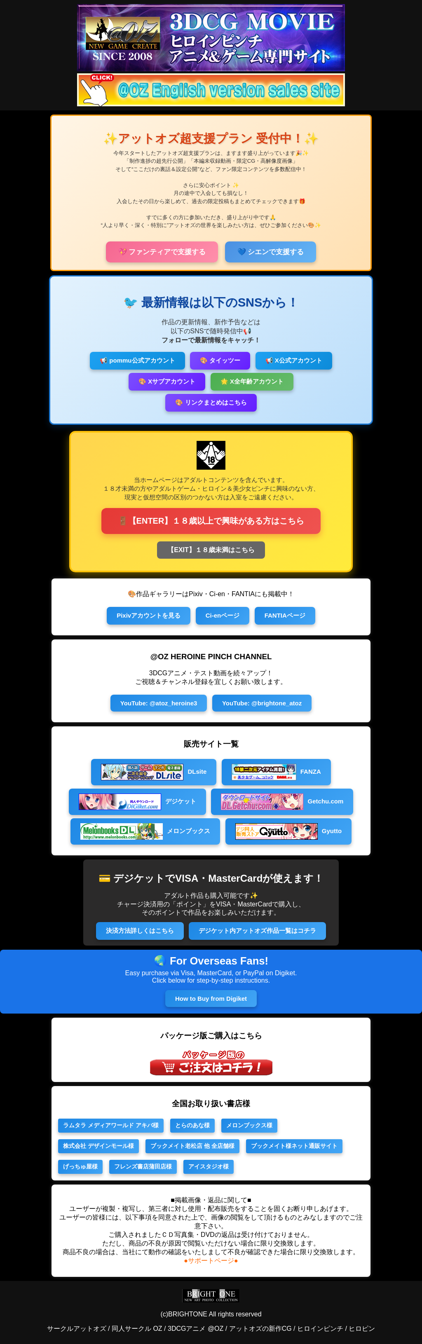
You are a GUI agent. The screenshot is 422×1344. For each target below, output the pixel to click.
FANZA (276, 772)
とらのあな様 (192, 1125)
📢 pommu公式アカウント (137, 360)
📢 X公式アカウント (293, 360)
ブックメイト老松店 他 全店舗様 (192, 1146)
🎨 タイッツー (220, 360)
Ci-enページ (223, 615)
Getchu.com (282, 802)
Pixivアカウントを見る (149, 615)
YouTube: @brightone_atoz (262, 703)
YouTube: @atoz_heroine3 (158, 703)
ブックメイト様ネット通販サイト (294, 1146)
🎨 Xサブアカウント (166, 381)
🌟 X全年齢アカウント (252, 381)
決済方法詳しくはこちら (140, 930)
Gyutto (288, 831)
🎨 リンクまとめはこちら (210, 402)
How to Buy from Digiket (211, 998)
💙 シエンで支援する (270, 252)
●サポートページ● (211, 1260)
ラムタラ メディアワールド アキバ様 (111, 1125)
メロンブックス (145, 831)
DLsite (153, 772)
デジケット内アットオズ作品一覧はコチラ (257, 930)
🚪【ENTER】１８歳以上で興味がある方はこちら (211, 520)
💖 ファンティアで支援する (162, 252)
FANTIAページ (285, 615)
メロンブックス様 (249, 1125)
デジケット (137, 802)
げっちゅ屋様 (80, 1166)
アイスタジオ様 (208, 1166)
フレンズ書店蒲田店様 (143, 1166)
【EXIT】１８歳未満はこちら (211, 549)
